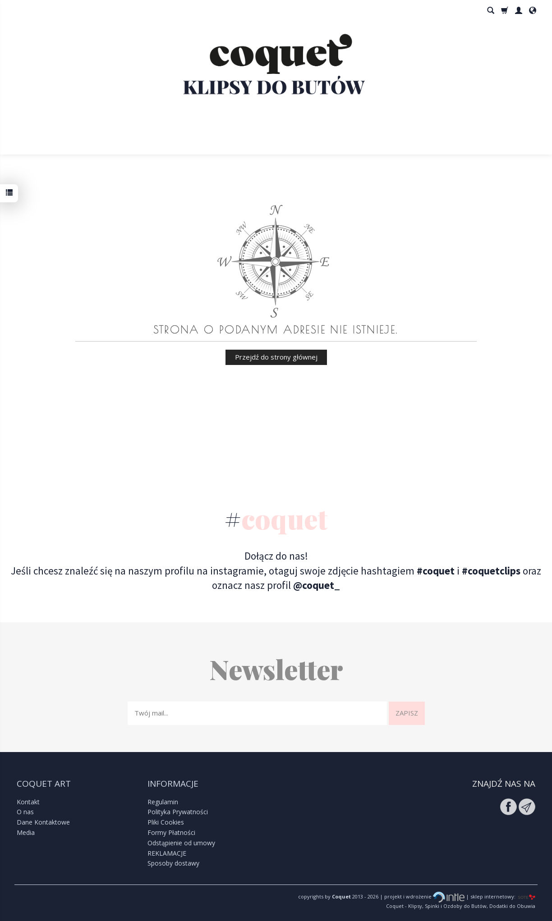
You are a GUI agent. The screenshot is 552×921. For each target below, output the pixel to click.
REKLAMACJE (166, 853)
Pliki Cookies (165, 822)
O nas (25, 811)
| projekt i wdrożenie (421, 896)
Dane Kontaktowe (43, 822)
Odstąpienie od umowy (181, 843)
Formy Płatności (171, 832)
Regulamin (162, 802)
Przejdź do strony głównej (276, 356)
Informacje (172, 784)
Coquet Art (44, 784)
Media (26, 832)
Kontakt (28, 802)
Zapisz (407, 712)
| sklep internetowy (489, 896)
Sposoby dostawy (173, 863)
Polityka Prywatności (177, 811)
